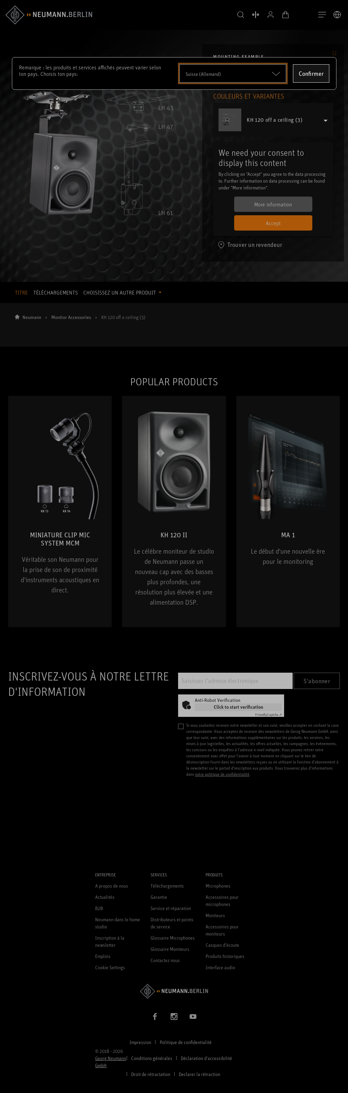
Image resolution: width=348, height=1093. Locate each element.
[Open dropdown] (232, 73)
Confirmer (311, 73)
